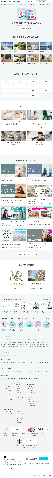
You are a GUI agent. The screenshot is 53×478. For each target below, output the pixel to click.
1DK (6, 378)
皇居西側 (28, 340)
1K (3, 378)
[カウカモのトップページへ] (10, 1)
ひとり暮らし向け (30, 371)
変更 (50, 475)
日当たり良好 (15, 371)
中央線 (32, 340)
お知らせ (7, 388)
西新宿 (43, 340)
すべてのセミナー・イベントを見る (26, 254)
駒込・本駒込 (36, 344)
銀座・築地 (15, 340)
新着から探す (19, 388)
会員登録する (43, 458)
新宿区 (5, 355)
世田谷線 (14, 342)
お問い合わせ (20, 420)
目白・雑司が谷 (43, 342)
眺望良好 (20, 371)
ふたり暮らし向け (37, 371)
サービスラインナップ (32, 388)
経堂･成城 (19, 342)
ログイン (41, 1)
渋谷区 (15, 355)
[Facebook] (8, 469)
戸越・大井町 (3, 342)
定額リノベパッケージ (32, 399)
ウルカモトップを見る (47, 299)
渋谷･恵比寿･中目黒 (14, 339)
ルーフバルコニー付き (5, 371)
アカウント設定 (9, 399)
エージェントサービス (32, 386)
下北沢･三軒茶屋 (28, 339)
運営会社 (26, 463)
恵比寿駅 (41, 362)
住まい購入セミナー (32, 390)
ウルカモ (7, 415)
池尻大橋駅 (15, 362)
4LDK (37, 378)
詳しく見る (13, 127)
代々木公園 (46, 339)
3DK (27, 378)
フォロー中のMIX (9, 397)
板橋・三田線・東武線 (41, 346)
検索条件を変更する (26, 28)
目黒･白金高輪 (21, 339)
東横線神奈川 (3, 346)
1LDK (8, 378)
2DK (19, 378)
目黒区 (8, 355)
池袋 (48, 342)
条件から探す (19, 386)
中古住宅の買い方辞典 (32, 401)
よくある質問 (20, 418)
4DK (34, 378)
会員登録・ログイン (21, 422)
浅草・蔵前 (32, 342)
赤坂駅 (38, 362)
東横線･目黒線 (34, 339)
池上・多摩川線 (9, 342)
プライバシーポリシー (39, 463)
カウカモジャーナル (32, 403)
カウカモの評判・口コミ (22, 413)
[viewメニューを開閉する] (6, 475)
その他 (5, 348)
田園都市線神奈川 (16, 346)
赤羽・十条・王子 (23, 346)
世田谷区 (11, 355)
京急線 (2, 348)
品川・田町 (10, 340)
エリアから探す (20, 394)
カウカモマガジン (32, 405)
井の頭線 (2, 340)
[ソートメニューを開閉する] (2, 475)
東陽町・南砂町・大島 (44, 344)
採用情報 (47, 463)
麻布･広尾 (8, 339)
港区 (2, 355)
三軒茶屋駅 (3, 362)
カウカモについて (30, 1)
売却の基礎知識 (9, 413)
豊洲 (19, 340)
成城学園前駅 (19, 362)
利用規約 (31, 463)
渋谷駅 (10, 362)
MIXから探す (19, 399)
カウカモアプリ (20, 415)
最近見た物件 (8, 390)
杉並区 (22, 355)
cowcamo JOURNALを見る (46, 318)
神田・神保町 (31, 344)
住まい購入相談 (31, 392)
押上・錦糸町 (37, 342)
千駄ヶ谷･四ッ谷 (38, 340)
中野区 (19, 355)
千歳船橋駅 (25, 362)
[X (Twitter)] (5, 469)
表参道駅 (46, 362)
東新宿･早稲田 (47, 340)
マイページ (8, 386)
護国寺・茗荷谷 (3, 344)
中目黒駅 (34, 362)
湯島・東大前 (12, 344)
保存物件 (7, 392)
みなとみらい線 (9, 346)
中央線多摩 (48, 346)
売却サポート (8, 411)
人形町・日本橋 (18, 344)
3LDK (30, 378)
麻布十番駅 (8, 364)
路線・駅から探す (20, 392)
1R (1, 378)
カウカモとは (20, 411)
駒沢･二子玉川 (40, 339)
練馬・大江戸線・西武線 (32, 346)
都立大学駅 (30, 362)
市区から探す (19, 390)
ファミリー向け (44, 371)
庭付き (11, 371)
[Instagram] (11, 469)
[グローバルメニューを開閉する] (51, 1)
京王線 (23, 342)
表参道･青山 (3, 339)
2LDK (22, 378)
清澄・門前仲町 (23, 340)
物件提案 (30, 397)
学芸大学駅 (3, 364)
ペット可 (24, 371)
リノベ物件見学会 (32, 394)
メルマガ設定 (8, 401)
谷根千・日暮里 (25, 344)
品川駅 (7, 362)
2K (17, 378)
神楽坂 (6, 340)
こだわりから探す (20, 397)
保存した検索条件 (9, 394)
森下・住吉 (27, 342)
